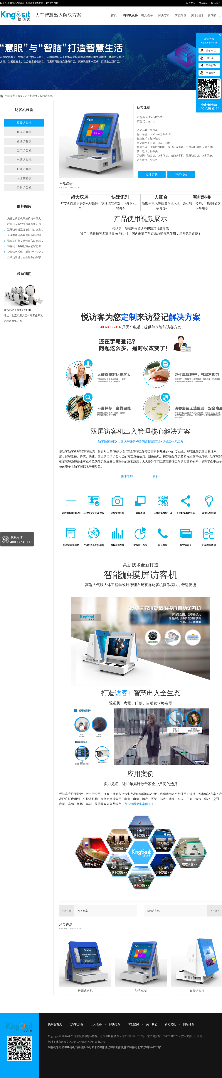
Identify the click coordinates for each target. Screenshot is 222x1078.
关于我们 (197, 15)
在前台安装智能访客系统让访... (25, 224)
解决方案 (164, 15)
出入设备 (147, 15)
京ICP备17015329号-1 (134, 1036)
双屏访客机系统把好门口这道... (25, 229)
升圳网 (198, 1036)
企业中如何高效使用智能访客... (25, 235)
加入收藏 (203, 3)
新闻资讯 (214, 15)
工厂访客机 (24, 150)
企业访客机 (24, 141)
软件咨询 (211, 65)
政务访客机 (24, 132)
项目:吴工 (211, 58)
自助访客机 (24, 159)
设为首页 (190, 3)
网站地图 (215, 3)
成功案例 (180, 15)
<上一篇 (66, 910)
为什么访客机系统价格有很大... (25, 218)
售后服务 (211, 72)
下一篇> (214, 910)
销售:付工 (211, 50)
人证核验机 (24, 178)
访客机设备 (130, 15)
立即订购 (152, 174)
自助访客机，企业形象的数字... (25, 257)
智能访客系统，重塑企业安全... (25, 251)
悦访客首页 (55, 1024)
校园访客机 (46, 96)
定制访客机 (24, 187)
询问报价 (181, 174)
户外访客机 (24, 169)
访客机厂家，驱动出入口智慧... (25, 240)
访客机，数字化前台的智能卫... (25, 246)
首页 (114, 15)
